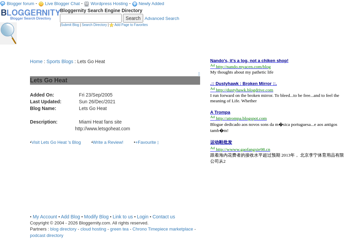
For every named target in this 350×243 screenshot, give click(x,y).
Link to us (123, 216)
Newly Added (151, 3)
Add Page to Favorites (131, 25)
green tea (119, 229)
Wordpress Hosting (109, 3)
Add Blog (70, 216)
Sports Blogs (59, 61)
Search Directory (94, 25)
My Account (45, 216)
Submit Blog (70, 25)
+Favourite (147, 142)
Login (142, 216)
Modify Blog (96, 216)
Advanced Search (162, 18)
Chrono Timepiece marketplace (162, 229)
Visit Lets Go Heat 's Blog (56, 142)
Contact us (164, 216)
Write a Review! (108, 142)
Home (36, 61)
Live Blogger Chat (62, 3)
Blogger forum (20, 3)
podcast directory (46, 235)
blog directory (63, 229)
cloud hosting (93, 229)
